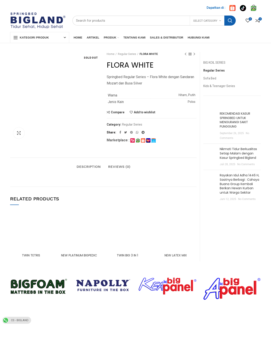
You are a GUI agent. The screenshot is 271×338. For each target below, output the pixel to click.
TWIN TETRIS (31, 255)
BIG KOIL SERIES (214, 62)
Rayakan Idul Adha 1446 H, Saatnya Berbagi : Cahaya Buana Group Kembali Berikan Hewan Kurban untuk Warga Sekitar (239, 183)
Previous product (185, 54)
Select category (205, 20)
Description (88, 167)
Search (230, 21)
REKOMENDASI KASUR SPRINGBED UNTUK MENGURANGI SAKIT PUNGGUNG (235, 120)
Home (110, 54)
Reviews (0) (119, 167)
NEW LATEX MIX (176, 255)
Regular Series (127, 54)
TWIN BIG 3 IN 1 (127, 255)
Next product (194, 54)
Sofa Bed (209, 78)
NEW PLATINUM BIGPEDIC (79, 255)
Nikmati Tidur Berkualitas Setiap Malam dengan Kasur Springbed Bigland (238, 153)
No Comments (246, 164)
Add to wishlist (144, 112)
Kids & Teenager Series (219, 86)
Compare (117, 112)
